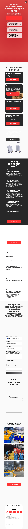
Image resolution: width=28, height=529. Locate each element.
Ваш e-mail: (8, 346)
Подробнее (13, 79)
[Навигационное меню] (25, 2)
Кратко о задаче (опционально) (12, 351)
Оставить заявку (14, 484)
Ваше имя (8, 341)
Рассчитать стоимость (14, 18)
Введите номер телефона (11, 336)
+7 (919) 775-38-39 (14, 512)
